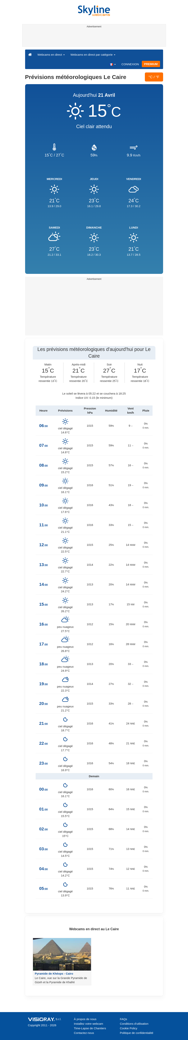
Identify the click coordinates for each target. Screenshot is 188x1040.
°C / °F (154, 77)
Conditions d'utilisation (134, 1023)
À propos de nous (85, 1019)
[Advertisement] (93, 37)
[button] (112, 64)
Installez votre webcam (88, 1023)
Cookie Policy (128, 1028)
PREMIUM (151, 64)
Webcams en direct (51, 54)
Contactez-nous (84, 1032)
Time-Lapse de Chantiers (90, 1028)
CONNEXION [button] (130, 64)
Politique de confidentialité (136, 1032)
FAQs (123, 1019)
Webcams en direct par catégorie (93, 54)
